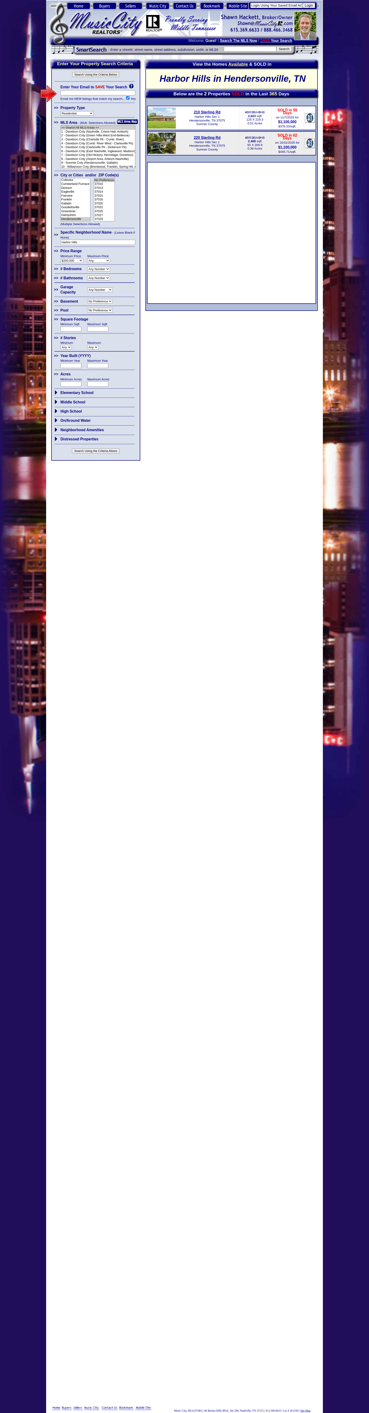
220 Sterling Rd (207, 138)
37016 (104, 200)
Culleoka (75, 180)
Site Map (305, 1410)
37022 (104, 207)
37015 (104, 196)
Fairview (75, 196)
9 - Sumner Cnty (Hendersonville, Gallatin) (98, 163)
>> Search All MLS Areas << (98, 128)
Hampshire (75, 215)
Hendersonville (75, 219)
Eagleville (75, 192)
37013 (104, 188)
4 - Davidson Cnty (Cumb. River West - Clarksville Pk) (98, 144)
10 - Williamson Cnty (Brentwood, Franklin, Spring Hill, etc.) (98, 167)
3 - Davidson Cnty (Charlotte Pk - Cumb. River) (98, 140)
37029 (104, 219)
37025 (104, 211)
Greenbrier (75, 211)
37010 (104, 184)
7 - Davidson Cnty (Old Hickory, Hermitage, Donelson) (98, 155)
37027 (104, 215)
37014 (104, 192)
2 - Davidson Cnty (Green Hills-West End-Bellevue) (98, 136)
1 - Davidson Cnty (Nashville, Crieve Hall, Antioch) (98, 132)
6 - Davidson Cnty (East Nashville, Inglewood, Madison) (98, 151)
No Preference (104, 180)
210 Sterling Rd (207, 112)
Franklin (75, 200)
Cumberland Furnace (75, 184)
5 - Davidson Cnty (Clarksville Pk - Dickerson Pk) (98, 147)
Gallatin (75, 204)
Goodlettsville (75, 207)
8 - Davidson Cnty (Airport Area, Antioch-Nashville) (98, 159)
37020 (104, 204)
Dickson (75, 188)
